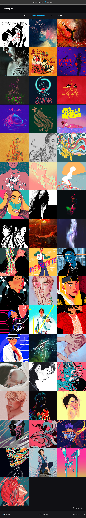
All (25, 15)
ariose (60, 15)
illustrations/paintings (38, 15)
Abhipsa (8, 8)
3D (51, 15)
